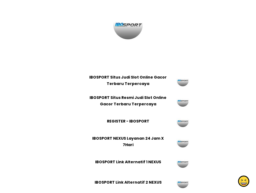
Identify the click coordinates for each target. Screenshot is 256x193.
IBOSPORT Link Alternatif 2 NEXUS (127, 182)
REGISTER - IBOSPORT (128, 121)
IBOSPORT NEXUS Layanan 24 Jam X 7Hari (128, 141)
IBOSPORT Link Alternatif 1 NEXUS (128, 162)
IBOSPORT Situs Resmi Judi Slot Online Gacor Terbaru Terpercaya (128, 101)
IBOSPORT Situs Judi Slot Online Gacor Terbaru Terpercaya (128, 80)
